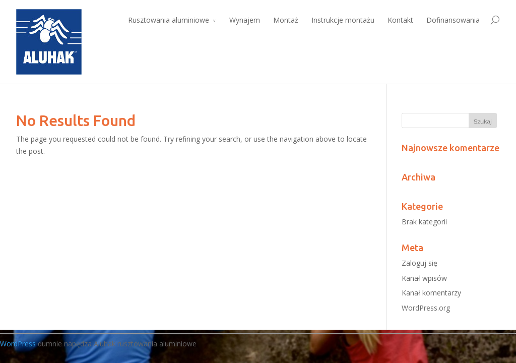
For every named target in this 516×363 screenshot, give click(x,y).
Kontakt (400, 20)
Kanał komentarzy (431, 292)
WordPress (18, 343)
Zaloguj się (419, 263)
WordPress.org (426, 308)
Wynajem (244, 20)
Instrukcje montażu (342, 20)
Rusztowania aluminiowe (168, 20)
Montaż (285, 20)
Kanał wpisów (424, 278)
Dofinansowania (453, 20)
